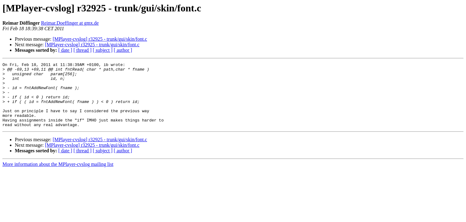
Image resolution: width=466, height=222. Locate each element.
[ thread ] (82, 50)
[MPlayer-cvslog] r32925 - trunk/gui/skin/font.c (100, 39)
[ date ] (65, 50)
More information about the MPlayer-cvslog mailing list (57, 177)
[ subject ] (103, 50)
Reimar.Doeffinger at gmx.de (70, 23)
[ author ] (123, 50)
